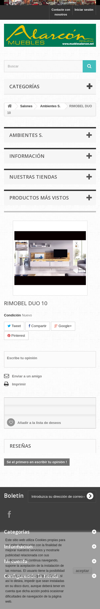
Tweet (14, 326)
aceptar (82, 571)
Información (27, 156)
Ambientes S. (50, 106)
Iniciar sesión (84, 9)
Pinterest (16, 336)
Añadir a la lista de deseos (39, 423)
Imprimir (19, 384)
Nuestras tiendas (33, 177)
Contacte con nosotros (60, 12)
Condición (12, 315)
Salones (26, 106)
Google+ (63, 326)
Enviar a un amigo (27, 376)
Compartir (38, 326)
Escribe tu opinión (22, 358)
